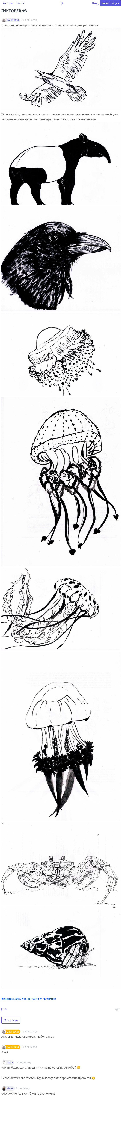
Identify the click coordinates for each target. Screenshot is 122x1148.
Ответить (11, 1020)
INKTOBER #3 (14, 10)
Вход (95, 3)
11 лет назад (29, 1031)
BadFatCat (13, 20)
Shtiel (10, 1088)
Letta (10, 1062)
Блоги (20, 3)
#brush (51, 999)
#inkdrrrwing (30, 999)
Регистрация (110, 3)
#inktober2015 (11, 999)
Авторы (8, 3)
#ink (43, 999)
